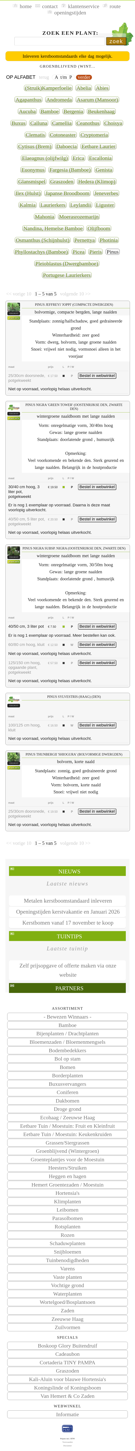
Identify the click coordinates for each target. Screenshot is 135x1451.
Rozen (67, 1235)
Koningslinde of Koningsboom (67, 1388)
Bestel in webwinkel (97, 375)
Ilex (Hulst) (28, 193)
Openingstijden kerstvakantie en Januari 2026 (67, 912)
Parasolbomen (67, 1218)
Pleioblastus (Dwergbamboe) (66, 263)
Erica (78, 158)
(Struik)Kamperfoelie (48, 88)
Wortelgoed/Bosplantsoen (67, 1302)
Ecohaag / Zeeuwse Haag (67, 1117)
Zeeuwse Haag (67, 1319)
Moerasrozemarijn (79, 217)
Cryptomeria (94, 135)
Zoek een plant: (70, 33)
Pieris (95, 252)
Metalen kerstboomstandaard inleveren (68, 901)
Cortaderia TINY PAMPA (67, 1362)
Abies (102, 88)
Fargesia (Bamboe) (70, 170)
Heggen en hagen (67, 1176)
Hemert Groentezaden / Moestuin (67, 1185)
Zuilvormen (67, 1327)
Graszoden (67, 1371)
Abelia (84, 88)
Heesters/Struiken (67, 1168)
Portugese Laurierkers (67, 275)
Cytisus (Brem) (34, 146)
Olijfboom (99, 228)
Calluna (38, 123)
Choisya (113, 123)
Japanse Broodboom (67, 193)
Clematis (35, 135)
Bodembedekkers (67, 1050)
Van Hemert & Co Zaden (67, 1396)
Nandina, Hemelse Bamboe (53, 228)
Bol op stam (67, 1059)
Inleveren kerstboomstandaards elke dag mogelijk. (67, 56)
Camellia (62, 123)
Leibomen (67, 1210)
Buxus (18, 123)
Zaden (67, 1310)
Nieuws (69, 871)
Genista (104, 170)
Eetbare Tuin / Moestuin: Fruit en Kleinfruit (67, 1126)
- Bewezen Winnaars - (67, 1017)
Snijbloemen (67, 1252)
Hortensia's (68, 1193)
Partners (69, 988)
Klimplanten (67, 1201)
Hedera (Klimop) (96, 181)
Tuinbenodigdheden (67, 1260)
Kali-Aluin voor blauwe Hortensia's (67, 1379)
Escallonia (100, 158)
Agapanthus (28, 100)
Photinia (109, 240)
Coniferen (67, 1092)
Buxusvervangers (67, 1084)
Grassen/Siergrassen (67, 1143)
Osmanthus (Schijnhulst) (42, 240)
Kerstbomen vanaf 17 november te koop (67, 923)
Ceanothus (88, 123)
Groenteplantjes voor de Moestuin (67, 1159)
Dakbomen (67, 1101)
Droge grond (67, 1109)
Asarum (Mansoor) (97, 100)
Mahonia (44, 217)
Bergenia (73, 111)
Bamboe (68, 1025)
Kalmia (28, 205)
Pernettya (84, 240)
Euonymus (33, 170)
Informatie (67, 1414)
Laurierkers (52, 205)
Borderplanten (67, 1075)
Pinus (113, 252)
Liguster (105, 205)
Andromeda (59, 100)
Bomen (67, 1067)
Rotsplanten (67, 1226)
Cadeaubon (67, 1354)
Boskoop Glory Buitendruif (67, 1346)
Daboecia (66, 146)
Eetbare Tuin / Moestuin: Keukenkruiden (67, 1134)
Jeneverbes (106, 193)
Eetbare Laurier (98, 146)
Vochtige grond (67, 1285)
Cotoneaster (63, 135)
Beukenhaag (101, 111)
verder (84, 77)
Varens (67, 1268)
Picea (79, 252)
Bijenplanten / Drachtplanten (67, 1033)
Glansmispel (31, 181)
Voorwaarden (67, 1442)
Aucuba (27, 111)
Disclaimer (67, 1446)
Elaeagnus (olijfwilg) (45, 158)
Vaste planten (67, 1277)
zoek (116, 41)
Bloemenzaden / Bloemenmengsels (67, 1042)
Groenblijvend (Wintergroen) (67, 1151)
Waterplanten (67, 1294)
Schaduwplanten (67, 1243)
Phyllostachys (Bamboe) (41, 252)
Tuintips (69, 936)
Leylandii (80, 205)
